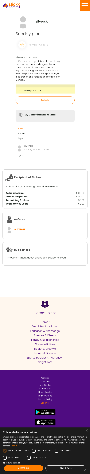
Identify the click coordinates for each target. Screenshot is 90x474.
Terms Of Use (45, 395)
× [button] (87, 431)
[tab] (30, 128)
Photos (21, 133)
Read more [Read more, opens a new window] (15, 446)
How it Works (45, 392)
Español (45, 402)
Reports (22, 138)
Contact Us (45, 388)
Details (45, 100)
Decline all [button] (66, 468)
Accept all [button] (23, 468)
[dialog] (45, 450)
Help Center (45, 385)
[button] (45, 462)
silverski (19, 229)
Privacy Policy (45, 399)
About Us (45, 381)
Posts (20, 128)
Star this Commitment (38, 45)
